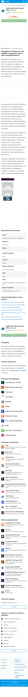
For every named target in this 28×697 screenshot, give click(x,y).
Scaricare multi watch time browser (10, 310)
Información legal (19, 670)
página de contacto (20, 370)
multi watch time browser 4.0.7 (9, 602)
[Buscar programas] (23, 1)
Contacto (3, 662)
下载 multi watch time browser (9, 307)
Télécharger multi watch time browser (11, 302)
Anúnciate (3, 665)
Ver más (14, 607)
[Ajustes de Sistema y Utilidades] (14, 5)
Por (8, 12)
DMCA (16, 672)
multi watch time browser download (10, 319)
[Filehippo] (5, 1)
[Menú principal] (26, 1)
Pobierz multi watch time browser (10, 317)
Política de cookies (19, 664)
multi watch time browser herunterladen (11, 305)
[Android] (5, 5)
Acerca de (4, 659)
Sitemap (3, 668)
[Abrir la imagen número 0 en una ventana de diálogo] (7, 189)
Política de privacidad (20, 667)
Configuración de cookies (19, 676)
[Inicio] (1, 5)
